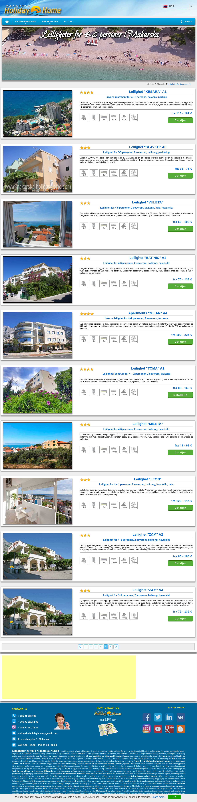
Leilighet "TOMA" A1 (147, 368)
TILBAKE (187, 21)
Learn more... (159, 797)
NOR (168, 6)
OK (174, 797)
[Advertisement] (69, 677)
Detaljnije (180, 395)
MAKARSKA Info (50, 22)
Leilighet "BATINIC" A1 (147, 258)
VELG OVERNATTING (25, 22)
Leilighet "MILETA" (148, 424)
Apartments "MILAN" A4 (147, 313)
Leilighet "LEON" (148, 479)
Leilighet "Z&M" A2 (148, 534)
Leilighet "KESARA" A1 (148, 92)
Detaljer (180, 120)
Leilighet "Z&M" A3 (148, 590)
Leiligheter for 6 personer (179, 84)
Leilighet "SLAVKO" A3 (147, 147)
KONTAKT (69, 21)
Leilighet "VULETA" (147, 202)
